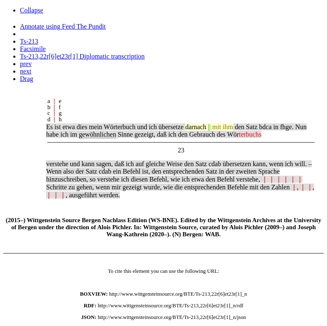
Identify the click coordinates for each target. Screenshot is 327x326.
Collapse (31, 10)
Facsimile (33, 48)
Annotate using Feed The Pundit (63, 26)
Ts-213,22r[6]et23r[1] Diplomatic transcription (82, 56)
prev (26, 63)
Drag (26, 78)
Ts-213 (29, 41)
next (26, 71)
